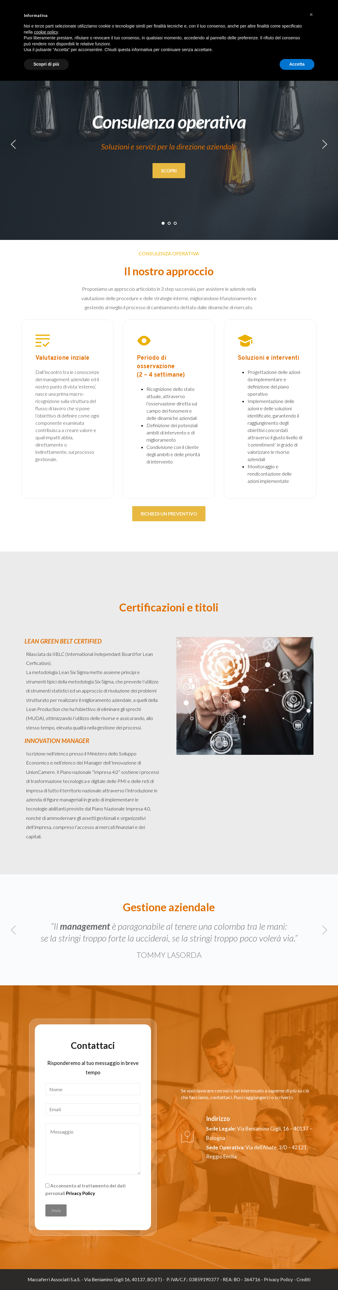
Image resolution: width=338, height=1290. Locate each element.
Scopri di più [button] (46, 1273)
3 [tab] (175, 223)
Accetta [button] (297, 1273)
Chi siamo (239, 24)
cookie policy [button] (46, 1241)
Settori (264, 24)
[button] (311, 1224)
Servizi (286, 24)
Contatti (308, 24)
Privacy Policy (80, 1193)
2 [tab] (169, 223)
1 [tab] (163, 223)
